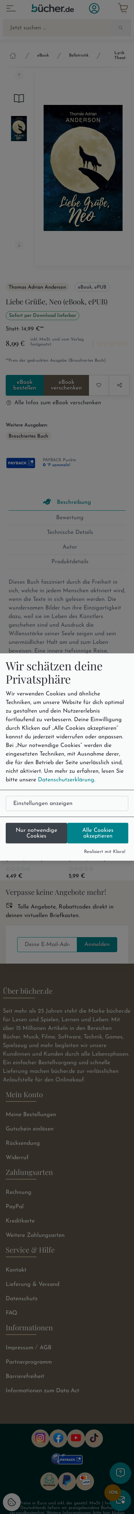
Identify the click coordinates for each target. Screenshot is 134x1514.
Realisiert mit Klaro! (104, 851)
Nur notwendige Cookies (36, 833)
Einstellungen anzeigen (43, 803)
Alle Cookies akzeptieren (98, 833)
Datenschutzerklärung (66, 779)
